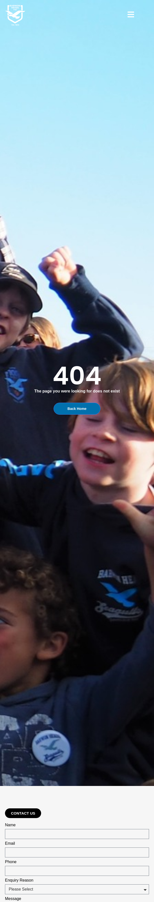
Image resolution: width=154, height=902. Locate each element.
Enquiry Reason (19, 880)
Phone (10, 862)
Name (10, 825)
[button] (23, 813)
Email (10, 843)
